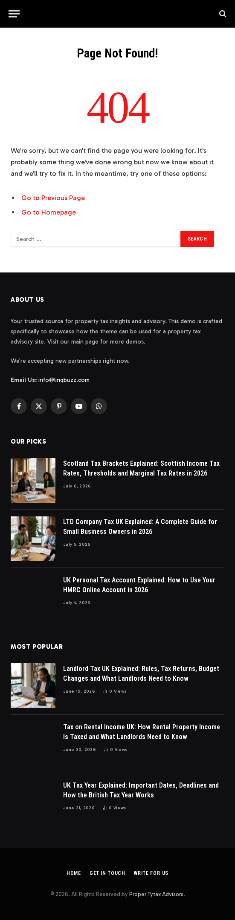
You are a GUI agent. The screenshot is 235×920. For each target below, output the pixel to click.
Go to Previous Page (53, 198)
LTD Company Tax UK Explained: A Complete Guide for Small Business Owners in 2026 (140, 527)
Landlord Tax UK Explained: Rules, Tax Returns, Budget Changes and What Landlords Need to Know (141, 673)
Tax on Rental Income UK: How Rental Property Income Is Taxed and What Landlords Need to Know (141, 732)
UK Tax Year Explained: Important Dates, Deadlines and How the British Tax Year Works (141, 790)
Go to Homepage (48, 212)
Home (74, 873)
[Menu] (14, 13)
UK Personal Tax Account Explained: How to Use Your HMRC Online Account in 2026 (139, 585)
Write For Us (151, 873)
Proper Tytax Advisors (156, 894)
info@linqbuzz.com (64, 380)
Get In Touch (107, 873)
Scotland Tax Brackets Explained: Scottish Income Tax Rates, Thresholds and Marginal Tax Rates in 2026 (141, 468)
